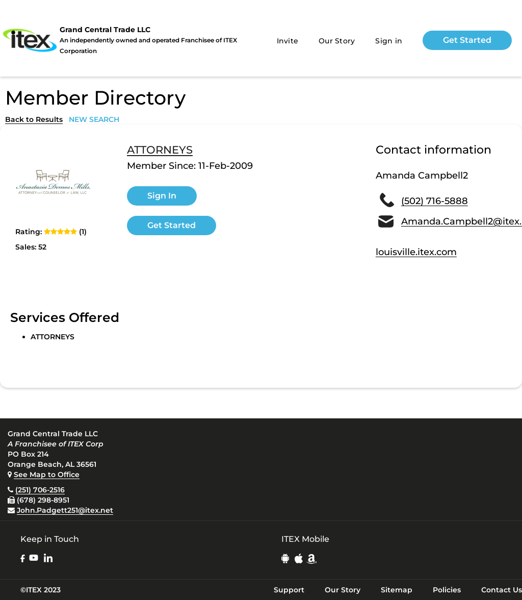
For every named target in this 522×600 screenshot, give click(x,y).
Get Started (467, 40)
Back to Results (34, 119)
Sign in (388, 40)
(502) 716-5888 (434, 201)
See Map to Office (47, 474)
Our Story (337, 40)
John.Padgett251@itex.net (65, 510)
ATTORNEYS (160, 150)
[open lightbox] (53, 183)
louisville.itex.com (416, 252)
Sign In (161, 196)
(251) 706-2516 (40, 489)
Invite (288, 40)
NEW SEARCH (94, 119)
